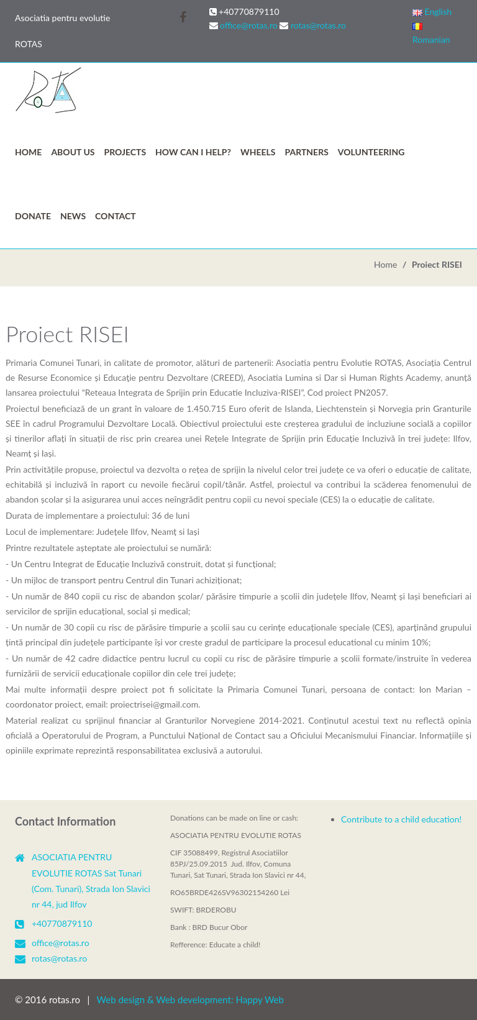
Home (28, 152)
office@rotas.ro (249, 25)
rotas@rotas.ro (318, 25)
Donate (33, 216)
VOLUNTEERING (371, 152)
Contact (115, 216)
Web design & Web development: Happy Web (190, 999)
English (432, 11)
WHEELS (258, 152)
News (73, 216)
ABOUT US (72, 152)
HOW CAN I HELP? (193, 152)
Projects (125, 152)
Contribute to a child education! (401, 819)
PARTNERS (307, 152)
